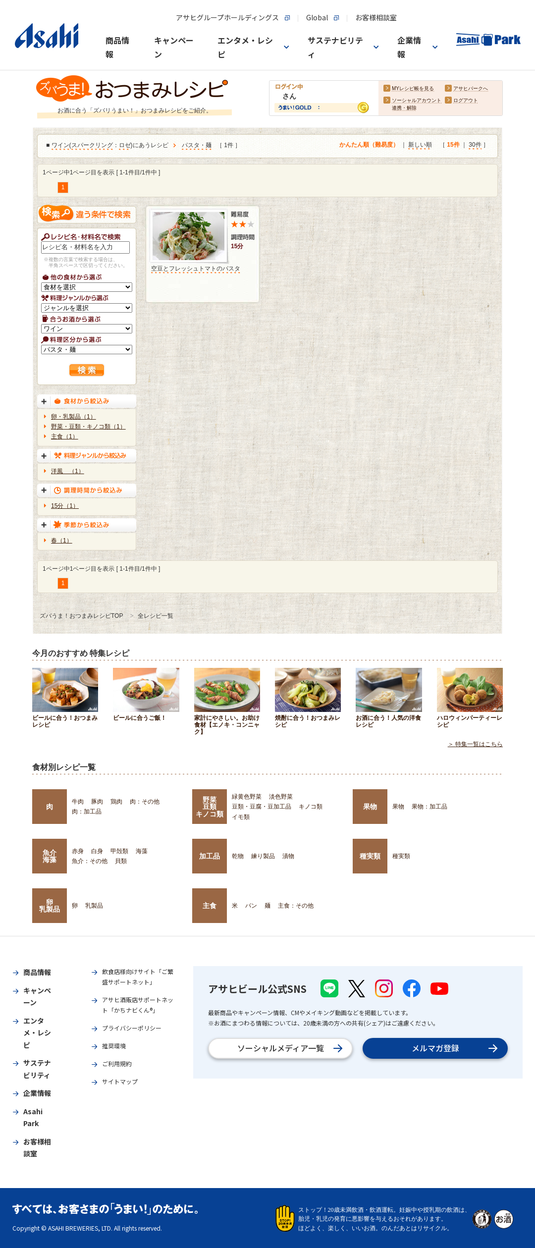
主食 (209, 906)
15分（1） (65, 505)
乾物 (238, 856)
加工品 (209, 856)
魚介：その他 (89, 861)
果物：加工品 (429, 806)
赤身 (78, 851)
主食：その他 (296, 905)
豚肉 (97, 801)
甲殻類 (119, 851)
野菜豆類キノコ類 (209, 807)
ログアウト (465, 101)
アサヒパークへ (470, 89)
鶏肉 (116, 801)
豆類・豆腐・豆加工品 (261, 806)
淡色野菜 (281, 796)
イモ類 (241, 817)
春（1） (61, 540)
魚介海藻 (49, 856)
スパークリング (92, 145)
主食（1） (64, 436)
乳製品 (94, 905)
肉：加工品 (87, 811)
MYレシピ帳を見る (413, 89)
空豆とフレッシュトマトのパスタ (195, 268)
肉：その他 (145, 801)
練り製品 (263, 856)
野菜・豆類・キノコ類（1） (88, 426)
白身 (97, 851)
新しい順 (420, 145)
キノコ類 (310, 806)
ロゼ (125, 145)
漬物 (288, 856)
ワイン (60, 145)
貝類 (121, 861)
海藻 (142, 851)
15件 (453, 145)
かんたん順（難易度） (369, 145)
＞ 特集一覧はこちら (475, 744)
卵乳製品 (49, 905)
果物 (370, 807)
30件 (475, 145)
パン (251, 905)
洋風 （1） (67, 471)
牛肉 (78, 801)
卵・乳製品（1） (73, 416)
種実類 (370, 856)
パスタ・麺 (197, 145)
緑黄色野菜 (247, 796)
